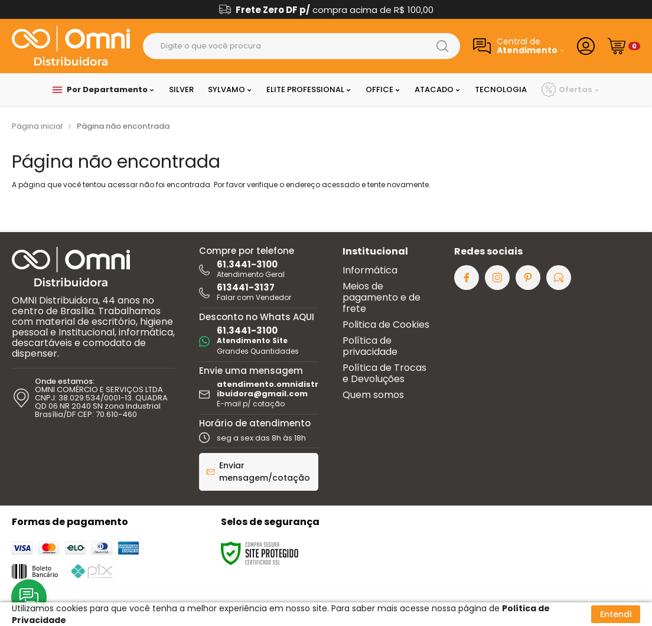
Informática (370, 270)
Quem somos (373, 395)
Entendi (615, 614)
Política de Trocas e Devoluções (384, 373)
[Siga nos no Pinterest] (528, 277)
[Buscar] (442, 46)
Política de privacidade (370, 346)
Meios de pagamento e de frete (381, 297)
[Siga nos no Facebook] (466, 277)
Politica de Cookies (386, 324)
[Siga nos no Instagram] (497, 277)
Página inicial (37, 126)
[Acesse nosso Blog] (558, 277)
